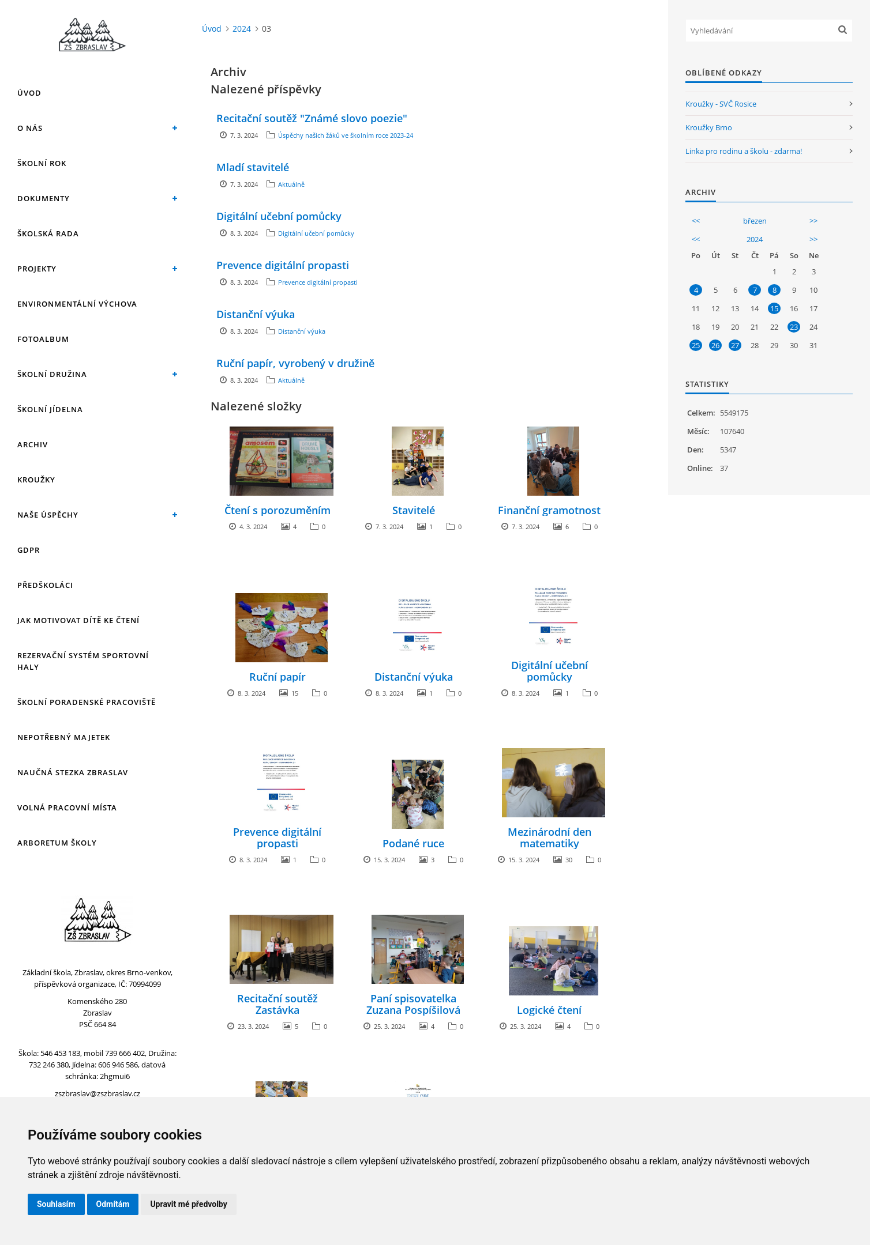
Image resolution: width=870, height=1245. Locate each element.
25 (696, 345)
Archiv (32, 444)
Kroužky (36, 479)
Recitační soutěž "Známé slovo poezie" (311, 118)
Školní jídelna (50, 409)
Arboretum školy (57, 842)
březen (755, 221)
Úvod (29, 93)
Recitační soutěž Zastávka (277, 1004)
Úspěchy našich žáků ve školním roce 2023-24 (345, 135)
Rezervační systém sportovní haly (83, 661)
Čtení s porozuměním (277, 510)
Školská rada (48, 233)
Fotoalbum (43, 339)
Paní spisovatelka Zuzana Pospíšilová (413, 1004)
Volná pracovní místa (67, 807)
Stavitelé (413, 510)
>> (813, 221)
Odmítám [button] (113, 1204)
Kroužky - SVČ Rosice (720, 104)
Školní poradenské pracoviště (86, 702)
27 (735, 345)
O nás (30, 128)
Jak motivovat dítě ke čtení (78, 620)
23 (794, 327)
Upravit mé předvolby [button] (188, 1204)
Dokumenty (43, 198)
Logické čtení (549, 1010)
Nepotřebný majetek (63, 737)
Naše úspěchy (47, 515)
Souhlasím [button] (56, 1204)
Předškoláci (45, 585)
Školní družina (52, 374)
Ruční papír (277, 676)
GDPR (28, 550)
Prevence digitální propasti (282, 265)
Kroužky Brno (708, 127)
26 (715, 345)
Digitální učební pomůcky (279, 216)
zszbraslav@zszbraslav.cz (97, 1093)
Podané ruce (413, 843)
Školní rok (41, 163)
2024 (241, 28)
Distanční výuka (255, 314)
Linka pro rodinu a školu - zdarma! (743, 151)
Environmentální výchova (77, 304)
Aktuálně (291, 184)
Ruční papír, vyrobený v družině (295, 363)
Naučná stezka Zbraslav (72, 772)
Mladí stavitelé (252, 167)
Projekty (37, 268)
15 (774, 308)
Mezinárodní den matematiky (549, 837)
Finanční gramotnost (549, 510)
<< (696, 221)
